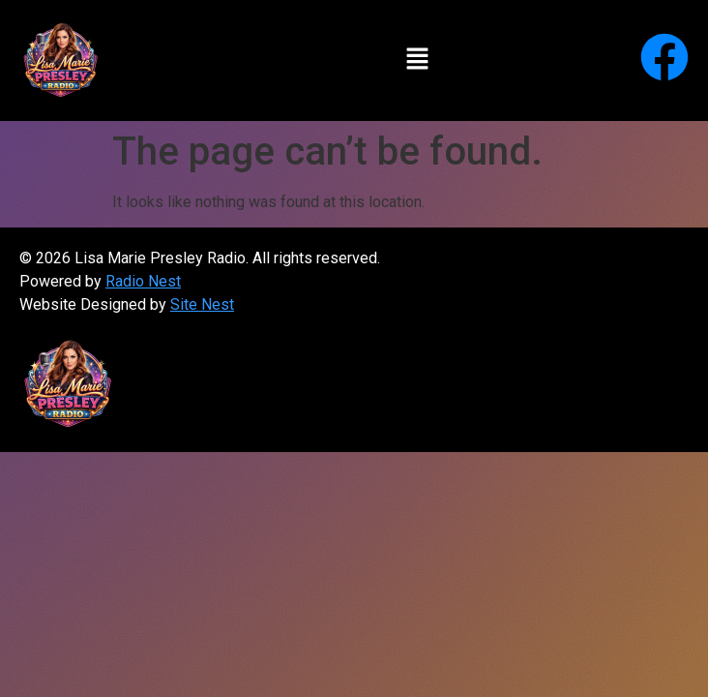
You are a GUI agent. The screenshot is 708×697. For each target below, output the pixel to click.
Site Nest (202, 304)
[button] (417, 60)
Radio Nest (143, 281)
